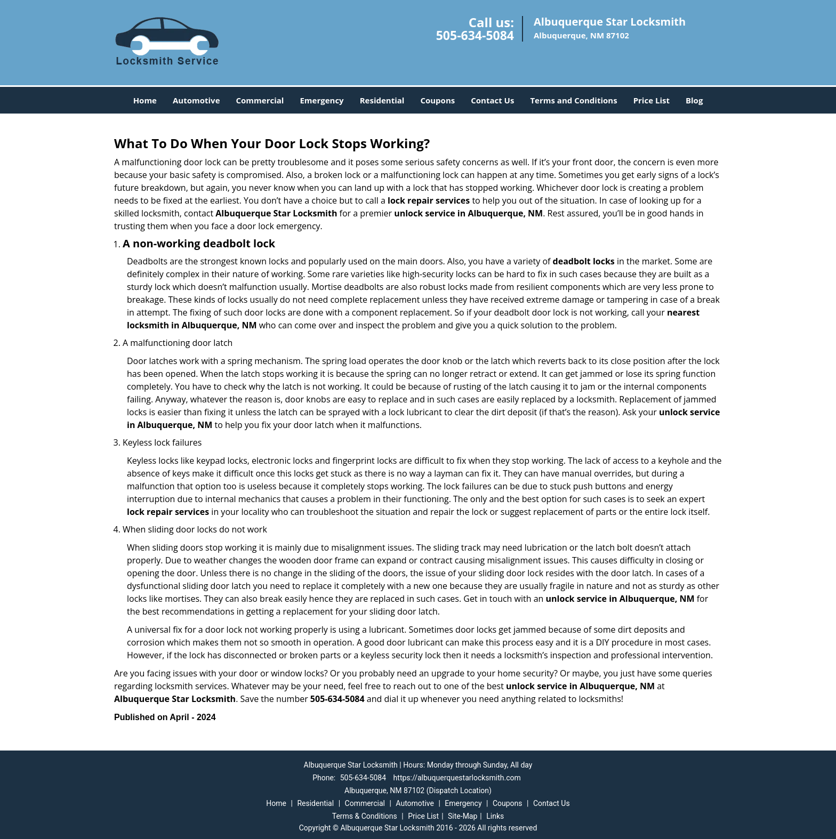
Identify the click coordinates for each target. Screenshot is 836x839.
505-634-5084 (475, 35)
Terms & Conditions (364, 816)
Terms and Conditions (573, 100)
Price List (651, 100)
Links (495, 816)
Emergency (321, 100)
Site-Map (462, 816)
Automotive (196, 100)
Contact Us (492, 100)
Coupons (437, 100)
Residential (382, 100)
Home (145, 100)
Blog (694, 100)
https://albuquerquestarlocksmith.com (457, 777)
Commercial (260, 100)
